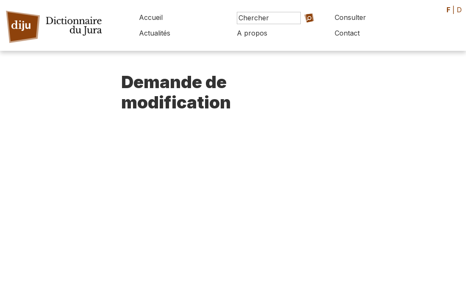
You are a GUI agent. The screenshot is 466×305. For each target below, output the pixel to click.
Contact (347, 33)
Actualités (154, 33)
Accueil (151, 17)
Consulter (350, 17)
